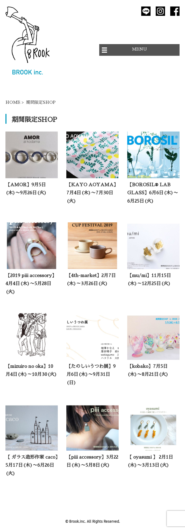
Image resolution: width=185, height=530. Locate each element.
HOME (12, 102)
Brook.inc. (77, 521)
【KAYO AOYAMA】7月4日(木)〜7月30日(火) (92, 192)
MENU (139, 49)
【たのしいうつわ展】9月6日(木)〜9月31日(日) (91, 374)
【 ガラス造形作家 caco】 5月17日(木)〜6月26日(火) (33, 465)
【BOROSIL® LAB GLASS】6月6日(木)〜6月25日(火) (152, 192)
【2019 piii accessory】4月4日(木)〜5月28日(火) (30, 283)
